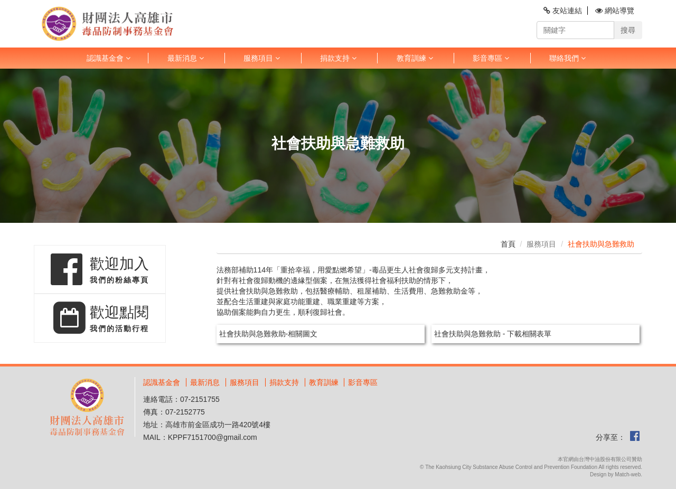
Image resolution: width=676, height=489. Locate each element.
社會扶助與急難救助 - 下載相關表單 (492, 334)
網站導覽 (614, 10)
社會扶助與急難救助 (601, 244)
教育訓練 (415, 58)
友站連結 (562, 10)
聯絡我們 (567, 58)
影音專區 (491, 58)
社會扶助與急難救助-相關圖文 (268, 334)
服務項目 (261, 58)
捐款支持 (338, 58)
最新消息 (185, 58)
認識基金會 (108, 58)
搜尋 (628, 30)
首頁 (508, 244)
